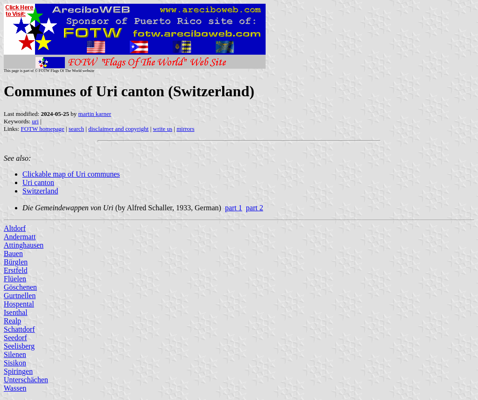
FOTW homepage (42, 128)
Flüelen (15, 279)
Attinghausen (23, 245)
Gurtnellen (19, 296)
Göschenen (20, 287)
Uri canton (38, 182)
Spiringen (18, 371)
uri (35, 121)
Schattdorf (19, 329)
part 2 (254, 208)
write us (163, 128)
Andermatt (19, 237)
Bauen (13, 253)
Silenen (15, 354)
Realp (12, 321)
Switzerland (40, 191)
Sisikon (15, 363)
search (76, 128)
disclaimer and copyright (118, 128)
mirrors (185, 128)
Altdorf (15, 228)
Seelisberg (19, 346)
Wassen (15, 388)
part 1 (233, 208)
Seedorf (15, 338)
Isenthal (16, 312)
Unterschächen (26, 380)
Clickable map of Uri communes (71, 174)
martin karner (94, 113)
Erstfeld (16, 270)
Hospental (19, 304)
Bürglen (16, 262)
